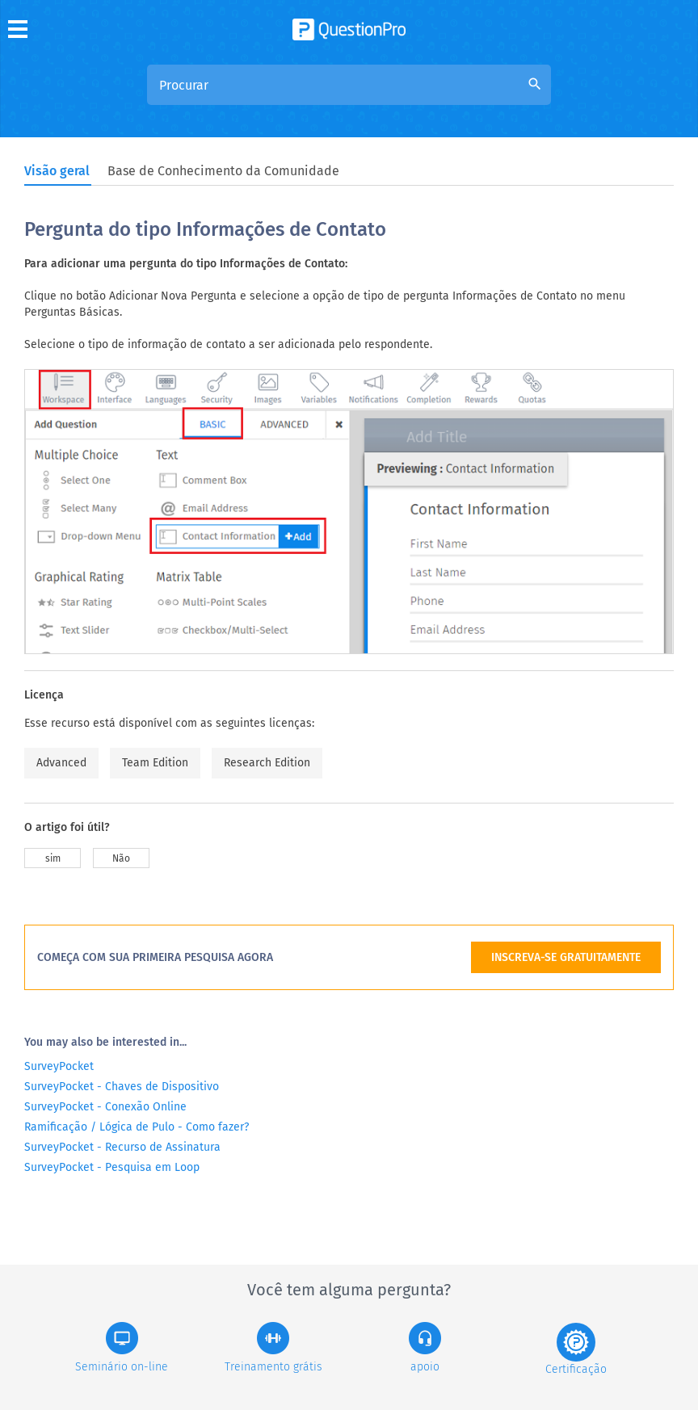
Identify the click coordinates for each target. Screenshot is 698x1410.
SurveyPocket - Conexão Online (105, 1107)
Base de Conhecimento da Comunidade (223, 170)
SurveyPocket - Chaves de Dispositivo (121, 1086)
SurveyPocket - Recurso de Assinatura (122, 1147)
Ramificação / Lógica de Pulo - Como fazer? (136, 1127)
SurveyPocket (59, 1066)
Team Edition (155, 763)
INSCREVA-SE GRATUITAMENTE (566, 957)
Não (121, 858)
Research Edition (267, 763)
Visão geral (57, 170)
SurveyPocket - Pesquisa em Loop (112, 1167)
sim (53, 858)
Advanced (61, 763)
